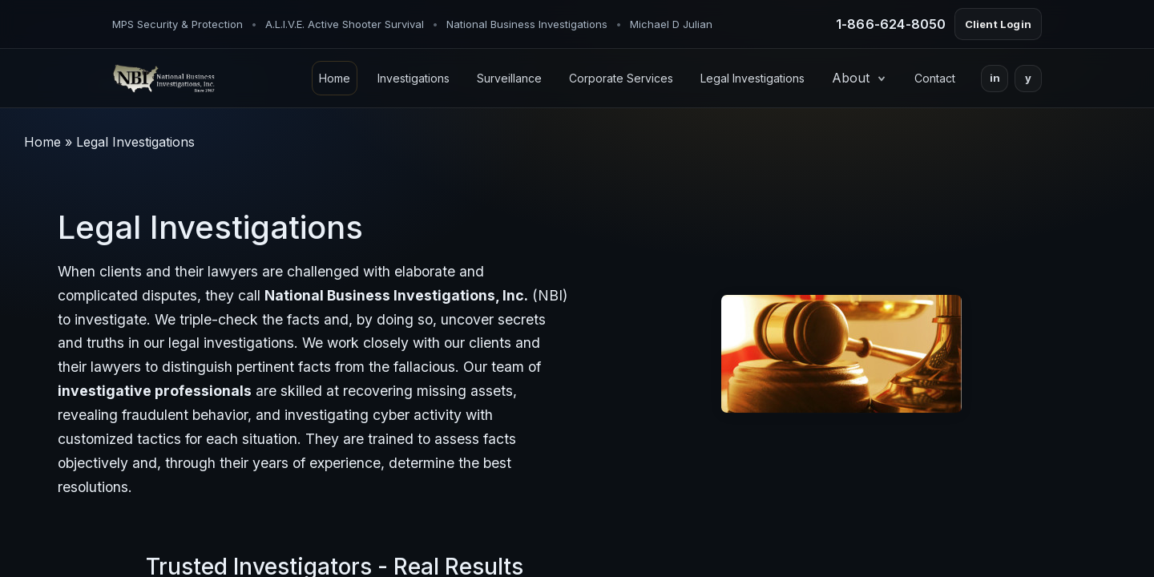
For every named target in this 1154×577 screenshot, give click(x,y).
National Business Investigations (526, 24)
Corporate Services (621, 78)
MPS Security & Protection (177, 24)
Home (334, 78)
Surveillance (509, 78)
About (859, 78)
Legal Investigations (752, 78)
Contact (934, 78)
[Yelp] (1028, 78)
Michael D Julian (671, 24)
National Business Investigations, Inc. (396, 295)
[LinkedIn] (994, 78)
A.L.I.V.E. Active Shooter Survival (344, 24)
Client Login (998, 24)
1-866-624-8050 (891, 24)
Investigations (413, 78)
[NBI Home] (163, 78)
